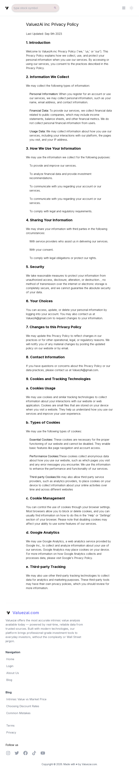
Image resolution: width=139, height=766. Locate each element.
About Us (12, 673)
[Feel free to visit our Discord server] (34, 753)
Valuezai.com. (89, 764)
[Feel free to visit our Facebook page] (25, 753)
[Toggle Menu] (123, 8)
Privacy (11, 732)
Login (9, 666)
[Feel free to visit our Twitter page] (16, 753)
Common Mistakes (18, 713)
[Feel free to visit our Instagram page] (8, 753)
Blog (9, 680)
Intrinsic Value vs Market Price (26, 699)
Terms (10, 725)
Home (10, 659)
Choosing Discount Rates (22, 706)
